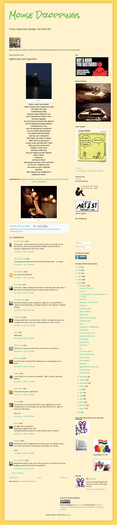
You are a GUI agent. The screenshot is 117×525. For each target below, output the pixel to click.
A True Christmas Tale (87, 333)
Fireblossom (18, 317)
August (82, 386)
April (81, 399)
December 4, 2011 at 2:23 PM (24, 468)
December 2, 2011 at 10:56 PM (24, 325)
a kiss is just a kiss (20, 229)
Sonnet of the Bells (86, 288)
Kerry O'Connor (19, 241)
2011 (79, 283)
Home (39, 477)
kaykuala (17, 441)
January (82, 408)
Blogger (68, 515)
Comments (81, 247)
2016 (79, 267)
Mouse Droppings (44, 15)
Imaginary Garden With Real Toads (35, 179)
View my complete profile (95, 489)
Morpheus (82, 363)
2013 (79, 276)
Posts (79, 243)
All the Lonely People (86, 354)
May (81, 396)
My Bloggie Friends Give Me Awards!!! (90, 171)
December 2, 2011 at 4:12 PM (24, 251)
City (80, 348)
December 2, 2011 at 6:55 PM (24, 264)
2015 (79, 270)
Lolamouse (92, 479)
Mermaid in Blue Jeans (87, 336)
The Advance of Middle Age (89, 327)
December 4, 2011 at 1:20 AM (24, 453)
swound (78, 179)
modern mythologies (53, 229)
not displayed (19, 272)
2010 (79, 412)
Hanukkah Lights (85, 308)
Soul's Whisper (84, 360)
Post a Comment (18, 473)
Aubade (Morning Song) (87, 318)
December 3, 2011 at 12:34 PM (24, 381)
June (81, 392)
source (39, 100)
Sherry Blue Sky (19, 300)
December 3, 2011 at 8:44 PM (24, 434)
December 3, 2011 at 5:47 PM (24, 394)
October (83, 380)
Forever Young (84, 357)
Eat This (82, 291)
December (83, 286)
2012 (79, 279)
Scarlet (16, 401)
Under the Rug (84, 370)
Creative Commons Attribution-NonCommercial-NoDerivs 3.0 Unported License (82, 507)
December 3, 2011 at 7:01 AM (24, 338)
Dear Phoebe (83, 330)
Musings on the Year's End (88, 302)
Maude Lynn (18, 345)
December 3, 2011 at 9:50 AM (24, 351)
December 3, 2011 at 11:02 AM (24, 366)
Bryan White (18, 388)
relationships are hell (16, 231)
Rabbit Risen (83, 314)
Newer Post (14, 477)
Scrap (81, 324)
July (81, 389)
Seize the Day (84, 342)
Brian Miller (18, 284)
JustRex (16, 373)
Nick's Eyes (83, 345)
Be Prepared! (83, 339)
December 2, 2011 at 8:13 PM (24, 277)
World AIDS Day (84, 373)
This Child (82, 299)
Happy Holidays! (85, 311)
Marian (16, 423)
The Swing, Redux (85, 351)
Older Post (64, 477)
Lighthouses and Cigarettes (89, 367)
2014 (79, 273)
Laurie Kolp (18, 358)
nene (16, 332)
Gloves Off (83, 305)
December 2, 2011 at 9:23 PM (24, 310)
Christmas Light (84, 321)
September (84, 383)
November (83, 377)
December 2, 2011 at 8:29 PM (24, 293)
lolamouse (78, 505)
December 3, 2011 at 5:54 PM (24, 416)
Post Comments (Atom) (27, 481)
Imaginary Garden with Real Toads (36, 229)
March (82, 402)
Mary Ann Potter (20, 259)
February (83, 405)
